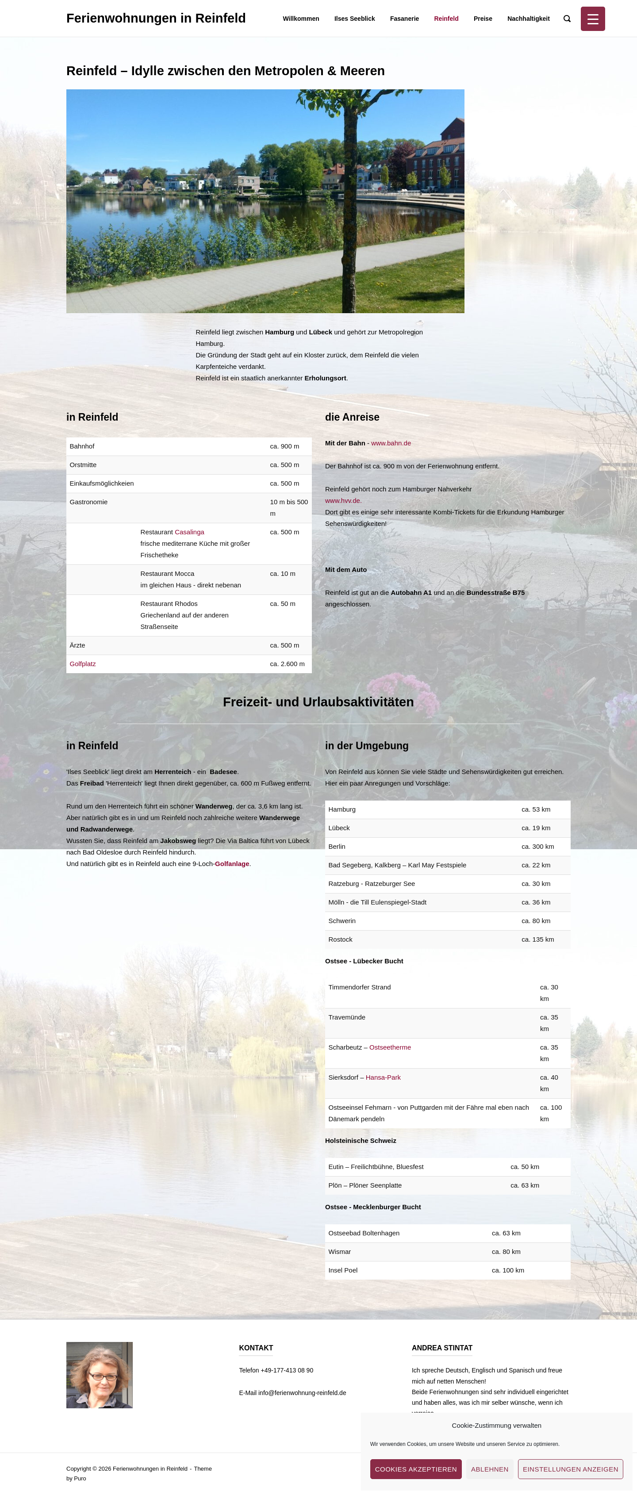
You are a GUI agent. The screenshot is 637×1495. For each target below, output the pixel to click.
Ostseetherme (390, 1047)
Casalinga (189, 532)
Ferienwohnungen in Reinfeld (156, 18)
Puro (80, 1478)
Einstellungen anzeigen (570, 1469)
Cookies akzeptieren (416, 1469)
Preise (483, 18)
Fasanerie (404, 18)
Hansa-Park (383, 1077)
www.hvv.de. (343, 500)
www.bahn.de (391, 443)
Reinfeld (446, 18)
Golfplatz (83, 663)
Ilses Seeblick (354, 18)
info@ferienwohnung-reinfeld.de (302, 1392)
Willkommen (301, 18)
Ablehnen (490, 1469)
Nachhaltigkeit (528, 18)
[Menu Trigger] (593, 19)
